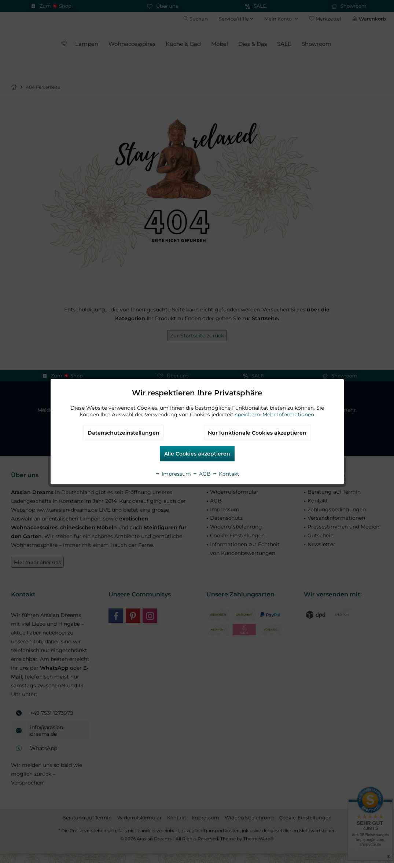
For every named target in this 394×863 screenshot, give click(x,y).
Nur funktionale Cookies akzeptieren (257, 432)
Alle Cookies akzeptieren (197, 453)
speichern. (248, 414)
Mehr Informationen (288, 414)
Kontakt (225, 473)
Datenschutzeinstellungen (123, 432)
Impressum (173, 473)
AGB (201, 473)
